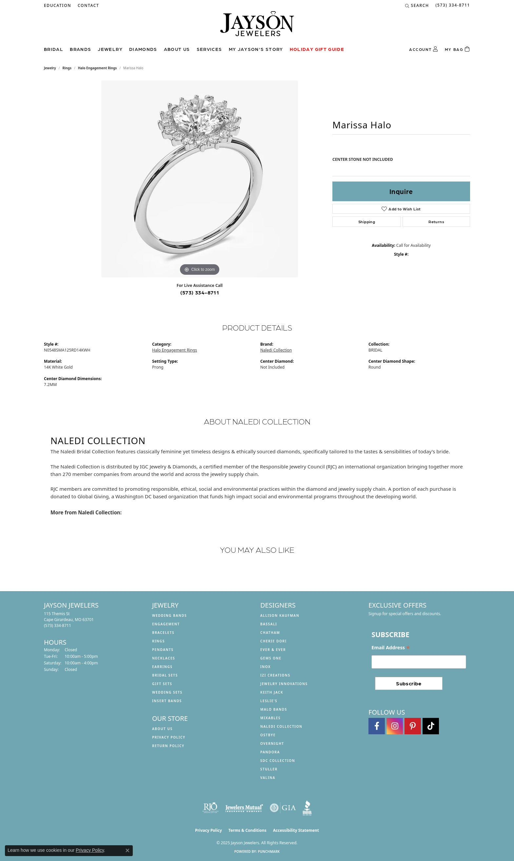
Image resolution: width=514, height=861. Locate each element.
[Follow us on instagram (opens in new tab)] (394, 726)
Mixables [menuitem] (270, 718)
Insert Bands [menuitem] (167, 701)
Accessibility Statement (296, 830)
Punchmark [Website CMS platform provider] (269, 851)
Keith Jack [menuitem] (271, 692)
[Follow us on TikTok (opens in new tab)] (431, 726)
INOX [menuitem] (265, 666)
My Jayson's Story (256, 49)
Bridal (53, 49)
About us (177, 49)
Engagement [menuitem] (166, 624)
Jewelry (110, 49)
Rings (67, 68)
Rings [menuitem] (158, 641)
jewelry (50, 68)
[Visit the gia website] (283, 808)
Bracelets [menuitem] (163, 632)
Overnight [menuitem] (272, 743)
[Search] (417, 5)
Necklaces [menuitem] (163, 658)
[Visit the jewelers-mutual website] (244, 808)
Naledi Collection (276, 350)
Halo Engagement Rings (97, 68)
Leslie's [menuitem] (268, 701)
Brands (80, 49)
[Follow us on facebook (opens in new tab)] (376, 726)
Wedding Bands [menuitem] (169, 615)
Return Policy (168, 745)
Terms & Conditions (247, 830)
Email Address (390, 647)
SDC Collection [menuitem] (277, 760)
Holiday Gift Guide (317, 49)
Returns (436, 221)
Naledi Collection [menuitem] (281, 726)
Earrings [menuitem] (162, 666)
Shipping (366, 221)
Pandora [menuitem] (270, 752)
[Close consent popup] (127, 850)
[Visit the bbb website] (307, 808)
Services (209, 49)
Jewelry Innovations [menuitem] (284, 683)
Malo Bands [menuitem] (273, 709)
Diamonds (143, 49)
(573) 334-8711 (199, 292)
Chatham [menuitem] (270, 632)
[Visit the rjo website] (210, 808)
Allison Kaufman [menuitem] (279, 615)
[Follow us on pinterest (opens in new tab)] (413, 726)
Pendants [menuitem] (162, 649)
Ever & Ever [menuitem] (273, 649)
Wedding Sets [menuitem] (167, 692)
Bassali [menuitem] (268, 624)
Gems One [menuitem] (270, 658)
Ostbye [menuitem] (268, 735)
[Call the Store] (57, 625)
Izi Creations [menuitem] (275, 675)
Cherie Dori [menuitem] (273, 641)
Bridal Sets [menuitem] (165, 675)
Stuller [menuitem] (269, 769)
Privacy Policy (169, 737)
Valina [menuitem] (267, 777)
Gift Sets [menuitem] (162, 683)
